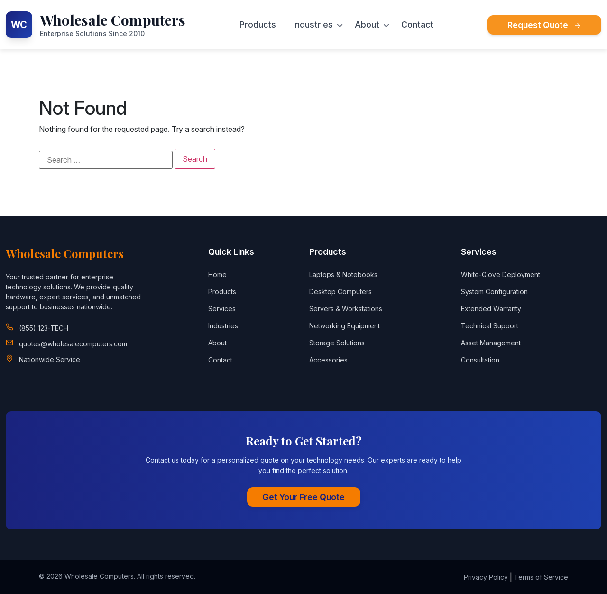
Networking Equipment (344, 326)
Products (257, 24)
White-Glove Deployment (500, 274)
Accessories (328, 360)
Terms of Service (541, 577)
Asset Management (491, 343)
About (367, 24)
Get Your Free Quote (303, 497)
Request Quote (544, 25)
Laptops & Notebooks (343, 274)
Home (217, 274)
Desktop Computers (340, 292)
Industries (313, 24)
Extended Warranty (491, 309)
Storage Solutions (337, 343)
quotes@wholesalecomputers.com (73, 344)
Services (222, 309)
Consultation (480, 360)
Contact (417, 24)
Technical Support (489, 326)
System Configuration (494, 292)
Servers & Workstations (345, 309)
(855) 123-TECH (43, 328)
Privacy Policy (486, 577)
